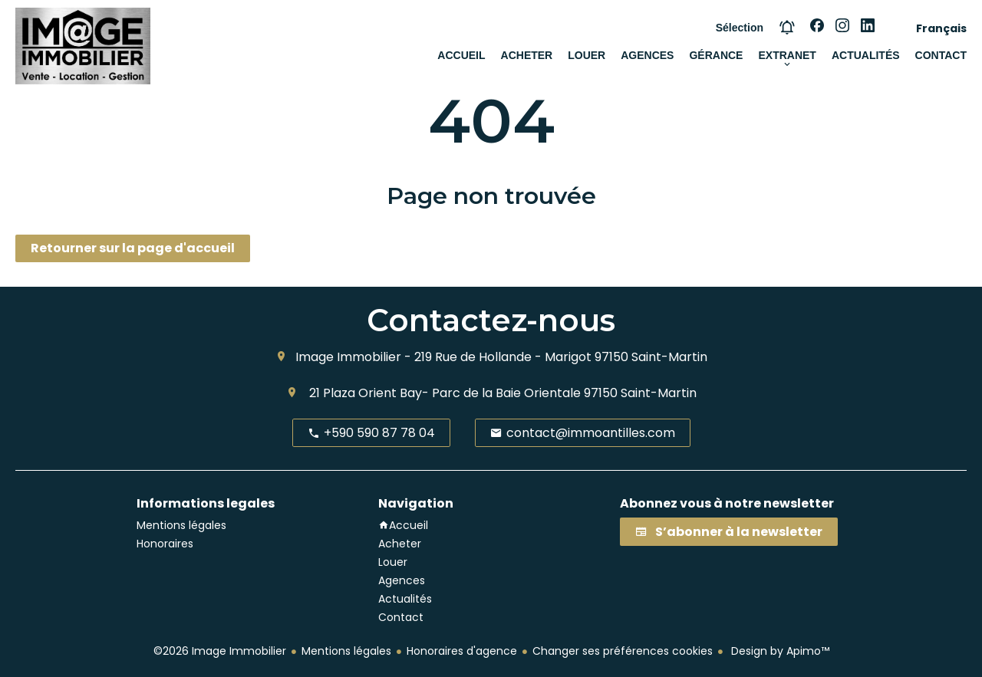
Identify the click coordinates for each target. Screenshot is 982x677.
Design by (778, 651)
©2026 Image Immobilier (219, 651)
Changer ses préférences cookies (622, 651)
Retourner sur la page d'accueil (133, 248)
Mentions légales (346, 651)
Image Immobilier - (353, 357)
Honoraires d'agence (462, 651)
